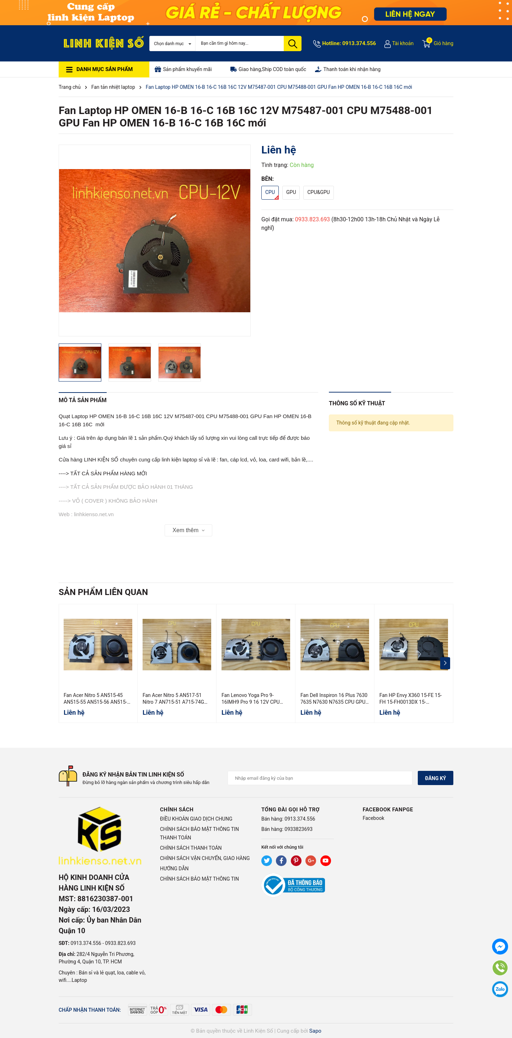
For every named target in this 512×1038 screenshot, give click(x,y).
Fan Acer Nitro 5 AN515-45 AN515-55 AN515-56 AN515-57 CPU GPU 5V (95, 702)
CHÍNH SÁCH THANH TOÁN (191, 848)
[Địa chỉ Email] (320, 778)
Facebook (373, 818)
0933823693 (298, 829)
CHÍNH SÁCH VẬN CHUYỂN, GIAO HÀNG (205, 858)
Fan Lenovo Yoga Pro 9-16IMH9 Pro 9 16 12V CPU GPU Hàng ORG (251, 702)
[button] (445, 663)
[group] (154, 240)
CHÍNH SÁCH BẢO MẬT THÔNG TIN (199, 879)
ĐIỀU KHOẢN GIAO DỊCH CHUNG (196, 819)
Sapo (315, 1031)
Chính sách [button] (176, 809)
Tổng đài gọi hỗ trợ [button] (290, 809)
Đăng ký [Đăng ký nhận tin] (435, 778)
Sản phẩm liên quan (103, 592)
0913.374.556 (359, 43)
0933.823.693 (312, 219)
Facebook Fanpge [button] (388, 809)
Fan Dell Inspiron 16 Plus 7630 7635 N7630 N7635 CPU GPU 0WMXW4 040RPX (333, 702)
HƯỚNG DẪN (174, 868)
